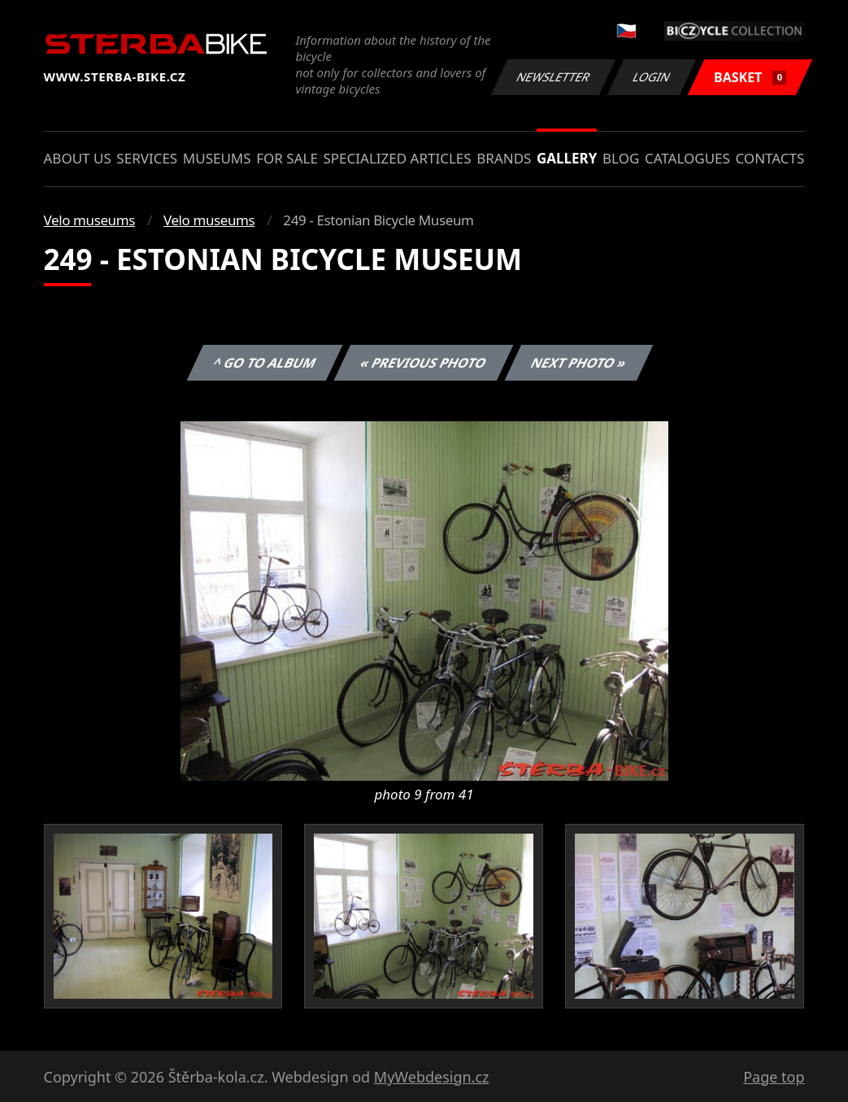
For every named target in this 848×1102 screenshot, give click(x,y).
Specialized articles (397, 158)
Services (146, 158)
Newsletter (554, 77)
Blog (620, 158)
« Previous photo (423, 363)
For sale (287, 158)
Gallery (567, 158)
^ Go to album (265, 363)
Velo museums (89, 220)
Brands (503, 158)
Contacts (769, 158)
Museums (217, 158)
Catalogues (687, 158)
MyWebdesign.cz (431, 1077)
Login (652, 77)
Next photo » (579, 363)
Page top (773, 1077)
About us (77, 158)
